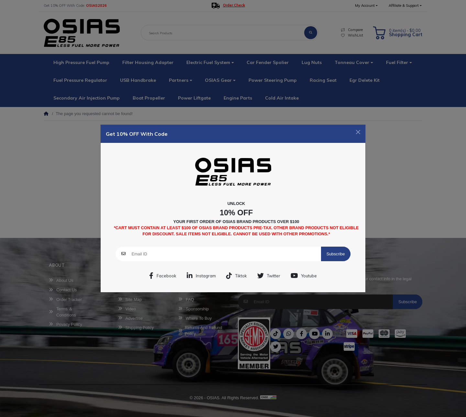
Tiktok (236, 276)
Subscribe (336, 253)
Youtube (304, 276)
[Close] (358, 132)
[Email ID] (226, 254)
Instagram (201, 276)
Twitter (268, 276)
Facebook (162, 276)
